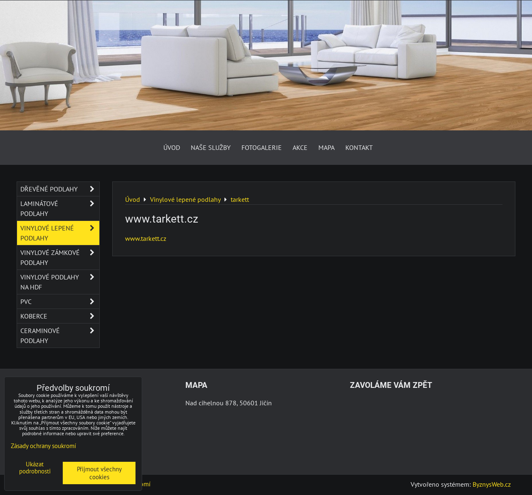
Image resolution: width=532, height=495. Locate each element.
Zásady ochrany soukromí (43, 446)
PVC (59, 301)
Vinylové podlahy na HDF (59, 282)
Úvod (171, 147)
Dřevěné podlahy (59, 189)
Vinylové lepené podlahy (59, 233)
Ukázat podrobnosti (35, 468)
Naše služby (211, 147)
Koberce (59, 316)
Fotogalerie (261, 147)
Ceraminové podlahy (59, 335)
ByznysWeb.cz (492, 484)
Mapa (326, 147)
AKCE (300, 147)
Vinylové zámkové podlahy (59, 257)
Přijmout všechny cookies (99, 473)
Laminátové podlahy (59, 208)
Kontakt (359, 147)
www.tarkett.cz (145, 238)
